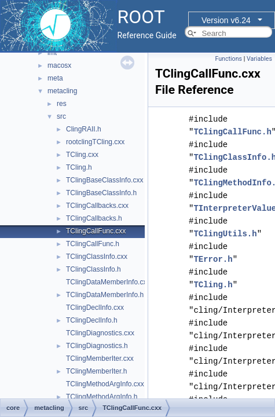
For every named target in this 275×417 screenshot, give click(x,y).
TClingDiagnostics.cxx (100, 333)
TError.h (212, 259)
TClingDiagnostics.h (97, 346)
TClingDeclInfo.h (92, 320)
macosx (59, 65)
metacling (62, 91)
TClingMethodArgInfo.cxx (105, 384)
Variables (259, 59)
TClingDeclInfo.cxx (95, 307)
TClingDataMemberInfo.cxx (108, 282)
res (62, 104)
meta (55, 78)
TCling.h (79, 167)
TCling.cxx (82, 155)
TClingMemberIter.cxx (100, 358)
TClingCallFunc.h (92, 244)
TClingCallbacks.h (94, 218)
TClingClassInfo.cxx (96, 257)
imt (52, 53)
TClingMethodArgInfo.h (101, 397)
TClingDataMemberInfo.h (105, 295)
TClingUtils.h (224, 233)
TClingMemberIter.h (96, 371)
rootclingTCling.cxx (95, 142)
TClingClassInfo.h (93, 269)
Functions (228, 59)
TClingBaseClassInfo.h (101, 193)
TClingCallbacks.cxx (97, 206)
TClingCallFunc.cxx (96, 231)
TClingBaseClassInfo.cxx (104, 180)
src (61, 116)
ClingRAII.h (83, 129)
